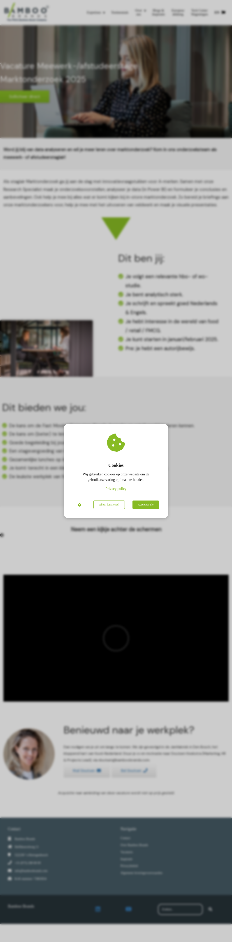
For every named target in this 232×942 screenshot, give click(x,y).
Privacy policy (116, 489)
